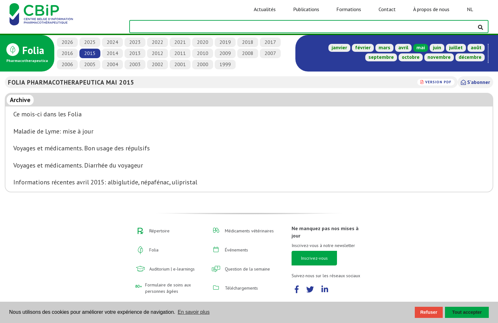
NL (470, 9)
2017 (270, 42)
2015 (90, 53)
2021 (180, 42)
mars (384, 47)
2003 (135, 64)
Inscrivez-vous (314, 258)
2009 (225, 53)
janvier (339, 47)
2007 (270, 53)
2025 (90, 42)
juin (437, 47)
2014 (112, 53)
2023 (135, 42)
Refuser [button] (428, 312)
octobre (411, 57)
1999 (225, 64)
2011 (180, 53)
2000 (202, 64)
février (363, 47)
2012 (157, 53)
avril (403, 47)
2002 (157, 64)
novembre (439, 57)
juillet (456, 47)
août (476, 47)
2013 (135, 53)
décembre (470, 57)
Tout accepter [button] (467, 312)
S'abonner (475, 82)
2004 (112, 64)
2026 (67, 42)
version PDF (438, 81)
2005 (90, 64)
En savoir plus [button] (194, 312)
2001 (180, 64)
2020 (202, 42)
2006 (67, 64)
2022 (157, 42)
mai (420, 47)
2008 (247, 53)
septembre (381, 57)
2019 (225, 42)
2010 (202, 53)
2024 (112, 42)
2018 (247, 42)
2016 (67, 53)
